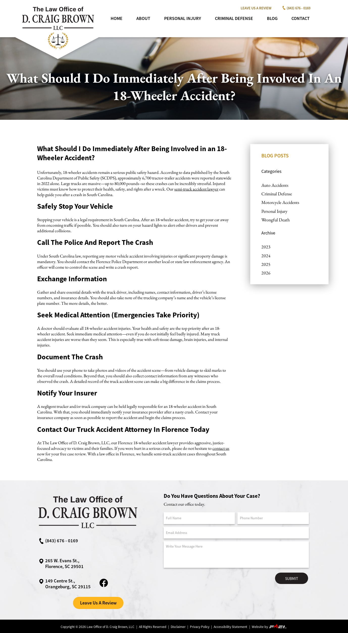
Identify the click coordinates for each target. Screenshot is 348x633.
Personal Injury (182, 18)
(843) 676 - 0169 (296, 8)
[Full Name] (199, 518)
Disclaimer (178, 627)
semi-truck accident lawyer (196, 189)
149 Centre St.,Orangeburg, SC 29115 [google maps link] (64, 584)
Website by (269, 626)
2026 (265, 273)
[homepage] (57, 51)
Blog (272, 18)
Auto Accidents (274, 185)
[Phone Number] (273, 518)
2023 (265, 247)
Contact (300, 18)
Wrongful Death (275, 220)
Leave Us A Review (256, 8)
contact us (220, 448)
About (143, 18)
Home (116, 18)
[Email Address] (236, 533)
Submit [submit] (291, 578)
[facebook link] (103, 586)
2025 (265, 264)
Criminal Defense (234, 18)
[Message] (236, 554)
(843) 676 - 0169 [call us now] (58, 541)
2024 (265, 256)
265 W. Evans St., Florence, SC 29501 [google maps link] (61, 563)
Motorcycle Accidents (280, 202)
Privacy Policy (199, 627)
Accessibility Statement (230, 627)
